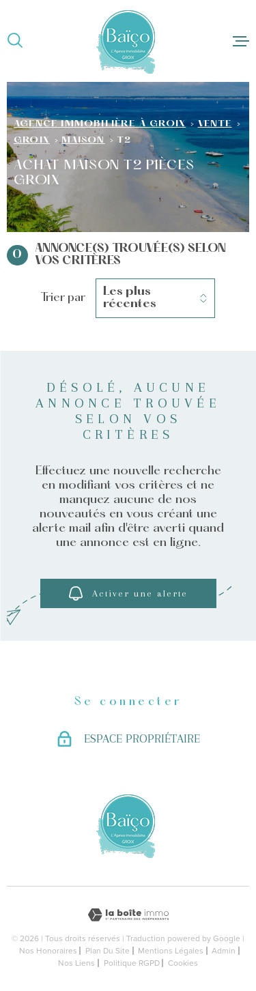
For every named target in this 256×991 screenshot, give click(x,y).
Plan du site (107, 951)
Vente (215, 124)
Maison (82, 140)
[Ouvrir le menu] (241, 41)
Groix (32, 140)
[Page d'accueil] (128, 41)
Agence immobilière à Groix (100, 124)
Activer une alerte (128, 593)
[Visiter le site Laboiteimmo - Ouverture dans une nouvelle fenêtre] (128, 914)
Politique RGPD (132, 963)
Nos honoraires (48, 951)
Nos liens (76, 963)
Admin (224, 951)
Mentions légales (170, 951)
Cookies (183, 963)
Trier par (63, 298)
